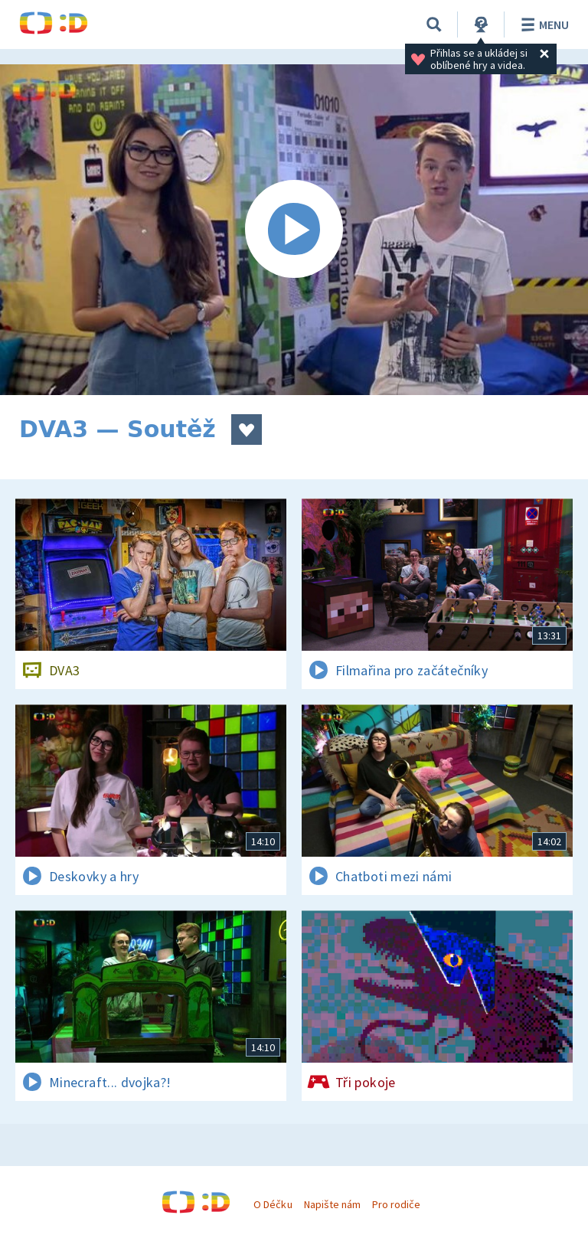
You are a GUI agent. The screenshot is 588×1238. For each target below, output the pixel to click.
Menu (542, 24)
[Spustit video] (294, 229)
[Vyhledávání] (434, 24)
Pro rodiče (396, 1204)
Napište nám (332, 1204)
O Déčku (272, 1204)
